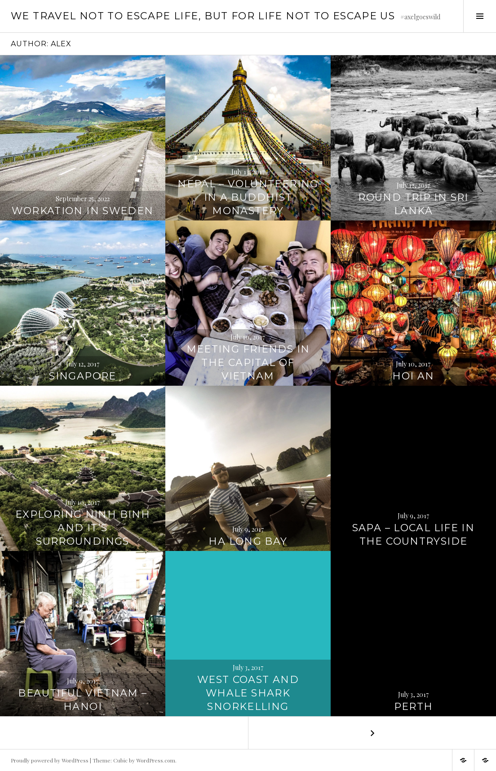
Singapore (82, 376)
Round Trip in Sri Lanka (413, 204)
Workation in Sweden (82, 211)
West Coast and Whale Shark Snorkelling (248, 693)
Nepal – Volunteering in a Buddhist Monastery (248, 197)
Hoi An (413, 376)
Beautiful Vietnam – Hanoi (82, 700)
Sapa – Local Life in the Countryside (413, 534)
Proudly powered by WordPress (50, 760)
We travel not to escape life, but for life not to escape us (203, 16)
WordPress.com (155, 760)
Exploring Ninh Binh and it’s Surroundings (82, 527)
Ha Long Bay (247, 541)
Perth (413, 707)
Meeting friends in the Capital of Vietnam (248, 362)
